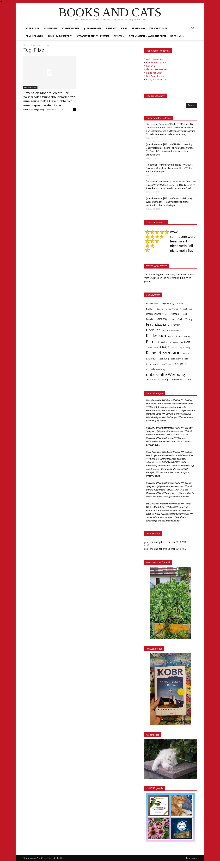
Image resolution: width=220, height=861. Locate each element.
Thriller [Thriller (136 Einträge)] (178, 363)
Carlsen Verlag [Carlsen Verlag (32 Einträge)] (171, 309)
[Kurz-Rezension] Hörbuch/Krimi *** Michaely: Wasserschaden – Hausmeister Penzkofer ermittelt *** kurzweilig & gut (169, 202)
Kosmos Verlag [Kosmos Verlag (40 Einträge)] (183, 336)
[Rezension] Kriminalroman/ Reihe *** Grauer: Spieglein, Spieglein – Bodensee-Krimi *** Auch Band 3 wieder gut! (170, 168)
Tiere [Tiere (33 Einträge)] (187, 364)
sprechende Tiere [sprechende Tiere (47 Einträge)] (179, 358)
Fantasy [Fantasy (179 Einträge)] (161, 319)
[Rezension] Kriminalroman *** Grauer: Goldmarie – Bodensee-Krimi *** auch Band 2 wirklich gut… (168, 441)
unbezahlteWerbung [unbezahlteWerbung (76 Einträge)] (157, 379)
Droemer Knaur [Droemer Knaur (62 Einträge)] (154, 313)
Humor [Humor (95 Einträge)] (175, 325)
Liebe (124, 28)
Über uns (177, 36)
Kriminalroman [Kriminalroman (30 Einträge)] (164, 342)
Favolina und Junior (156, 62)
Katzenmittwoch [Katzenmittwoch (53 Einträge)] (171, 330)
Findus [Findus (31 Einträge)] (172, 319)
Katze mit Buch (154, 72)
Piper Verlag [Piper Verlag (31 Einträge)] (185, 347)
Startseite (32, 28)
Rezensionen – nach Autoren (147, 36)
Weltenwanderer (154, 59)
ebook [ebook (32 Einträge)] (184, 314)
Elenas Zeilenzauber (156, 69)
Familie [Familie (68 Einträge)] (149, 319)
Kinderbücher (70, 28)
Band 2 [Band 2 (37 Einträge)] (160, 309)
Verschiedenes (158, 28)
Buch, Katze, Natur (156, 79)
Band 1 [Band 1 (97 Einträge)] (150, 308)
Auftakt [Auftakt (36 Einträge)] (180, 303)
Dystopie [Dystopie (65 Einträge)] (174, 313)
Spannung (138, 28)
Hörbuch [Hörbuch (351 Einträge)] (153, 330)
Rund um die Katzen (60, 36)
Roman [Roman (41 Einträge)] (186, 353)
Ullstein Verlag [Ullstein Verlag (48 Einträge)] (158, 369)
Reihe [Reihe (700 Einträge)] (151, 352)
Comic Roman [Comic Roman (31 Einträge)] (186, 309)
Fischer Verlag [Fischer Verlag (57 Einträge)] (184, 319)
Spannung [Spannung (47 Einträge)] (164, 358)
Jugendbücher (93, 28)
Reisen (119, 36)
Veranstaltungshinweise (93, 36)
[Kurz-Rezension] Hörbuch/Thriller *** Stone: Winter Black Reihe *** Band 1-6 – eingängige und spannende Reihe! (169, 517)
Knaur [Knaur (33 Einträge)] (170, 336)
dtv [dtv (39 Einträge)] (166, 314)
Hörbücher (51, 28)
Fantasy (111, 28)
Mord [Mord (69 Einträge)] (174, 347)
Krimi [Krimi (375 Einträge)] (150, 341)
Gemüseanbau (34, 36)
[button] (193, 28)
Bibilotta (150, 65)
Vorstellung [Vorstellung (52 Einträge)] (176, 379)
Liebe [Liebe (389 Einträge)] (185, 341)
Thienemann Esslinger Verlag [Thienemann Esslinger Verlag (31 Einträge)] (158, 364)
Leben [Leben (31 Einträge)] (175, 342)
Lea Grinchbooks (155, 76)
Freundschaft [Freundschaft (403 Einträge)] (157, 324)
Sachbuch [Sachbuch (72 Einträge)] (151, 358)
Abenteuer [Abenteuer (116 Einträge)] (153, 303)
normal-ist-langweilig (33, 109)
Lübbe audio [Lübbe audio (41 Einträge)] (152, 347)
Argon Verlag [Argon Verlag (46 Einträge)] (168, 303)
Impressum (191, 858)
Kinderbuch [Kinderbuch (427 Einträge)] (156, 335)
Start (25, 45)
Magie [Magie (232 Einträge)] (164, 347)
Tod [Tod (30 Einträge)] (147, 369)
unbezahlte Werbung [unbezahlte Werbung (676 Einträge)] (165, 374)
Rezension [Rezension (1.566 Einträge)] (169, 352)
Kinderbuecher (30, 87)
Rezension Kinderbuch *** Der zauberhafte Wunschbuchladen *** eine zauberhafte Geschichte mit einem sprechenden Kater (49, 99)
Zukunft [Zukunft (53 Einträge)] (188, 379)
